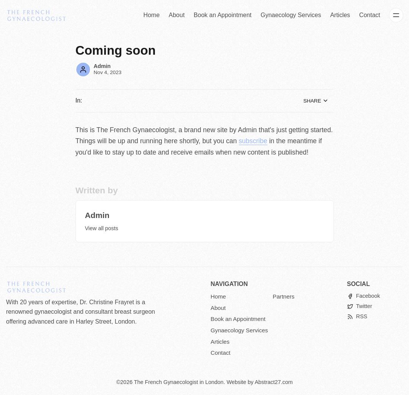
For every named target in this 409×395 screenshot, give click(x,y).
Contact (369, 15)
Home (152, 15)
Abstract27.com (274, 382)
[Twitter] (359, 306)
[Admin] (83, 69)
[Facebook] (363, 296)
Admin (102, 66)
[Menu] (396, 15)
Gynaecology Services (291, 15)
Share (315, 101)
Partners (283, 296)
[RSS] (357, 316)
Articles (340, 15)
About (177, 15)
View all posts (101, 228)
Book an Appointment (222, 15)
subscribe (253, 141)
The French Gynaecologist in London (179, 382)
